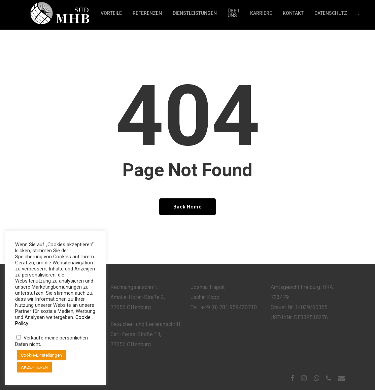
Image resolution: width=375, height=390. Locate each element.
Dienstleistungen (195, 14)
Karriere (261, 14)
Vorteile (111, 14)
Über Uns (233, 15)
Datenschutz (330, 14)
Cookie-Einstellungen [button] (41, 355)
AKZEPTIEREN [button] (34, 367)
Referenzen (147, 14)
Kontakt (293, 14)
